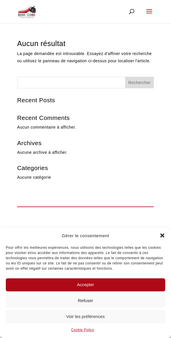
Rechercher (139, 82)
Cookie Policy (82, 330)
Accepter (85, 284)
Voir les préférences (85, 316)
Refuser (85, 300)
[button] (162, 235)
